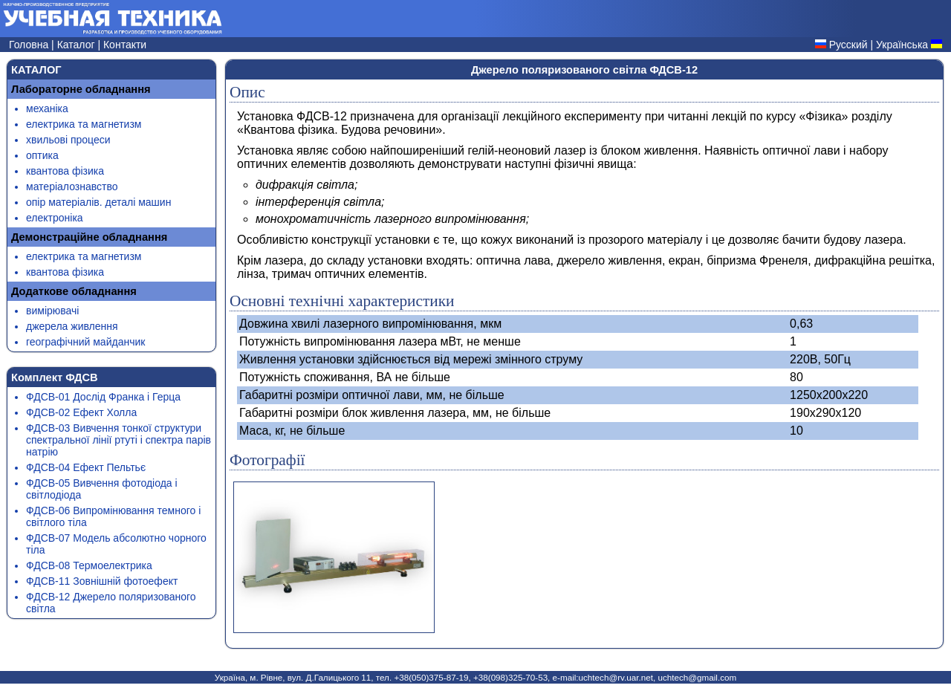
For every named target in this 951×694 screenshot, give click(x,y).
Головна (30, 45)
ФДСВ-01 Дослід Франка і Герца (103, 397)
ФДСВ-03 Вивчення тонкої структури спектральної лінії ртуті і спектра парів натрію (118, 440)
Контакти (124, 45)
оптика (42, 155)
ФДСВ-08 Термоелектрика (89, 565)
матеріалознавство (71, 186)
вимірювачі (52, 311)
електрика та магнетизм (83, 124)
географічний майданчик (85, 342)
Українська (902, 45)
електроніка (54, 218)
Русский (848, 45)
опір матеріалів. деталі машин (98, 202)
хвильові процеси (68, 140)
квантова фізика (65, 171)
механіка (47, 108)
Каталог (77, 45)
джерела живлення (72, 326)
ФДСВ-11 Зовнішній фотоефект (102, 581)
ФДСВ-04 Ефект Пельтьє (86, 467)
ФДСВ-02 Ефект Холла (81, 412)
